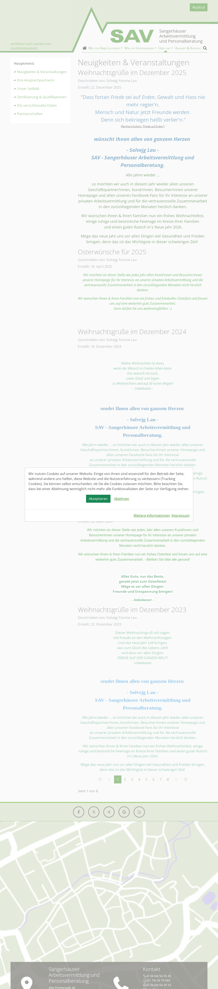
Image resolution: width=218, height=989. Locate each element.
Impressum (180, 515)
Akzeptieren (98, 498)
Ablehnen (121, 498)
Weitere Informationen (152, 515)
